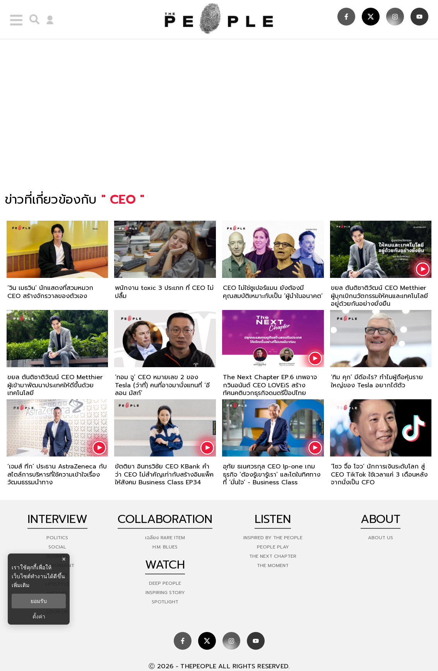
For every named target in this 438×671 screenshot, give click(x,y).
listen (273, 519)
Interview (57, 519)
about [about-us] (380, 519)
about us (380, 537)
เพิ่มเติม (20, 585)
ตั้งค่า (39, 616)
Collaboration (165, 519)
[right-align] (32, 19)
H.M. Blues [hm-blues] (165, 546)
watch (165, 565)
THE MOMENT (273, 565)
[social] (346, 16)
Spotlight (165, 601)
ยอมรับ (39, 601)
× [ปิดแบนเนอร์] (63, 559)
